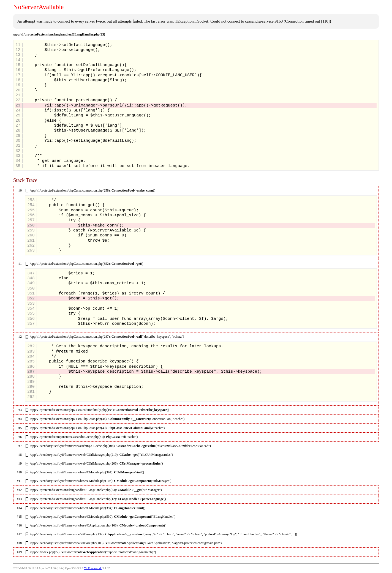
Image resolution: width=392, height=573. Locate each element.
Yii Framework (93, 568)
